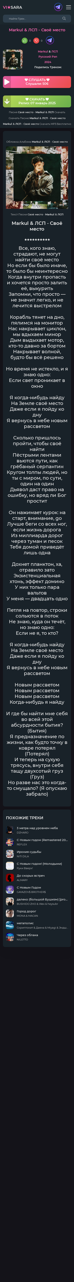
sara (12, 7)
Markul (43, 51)
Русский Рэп (47, 56)
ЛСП (55, 51)
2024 (47, 62)
